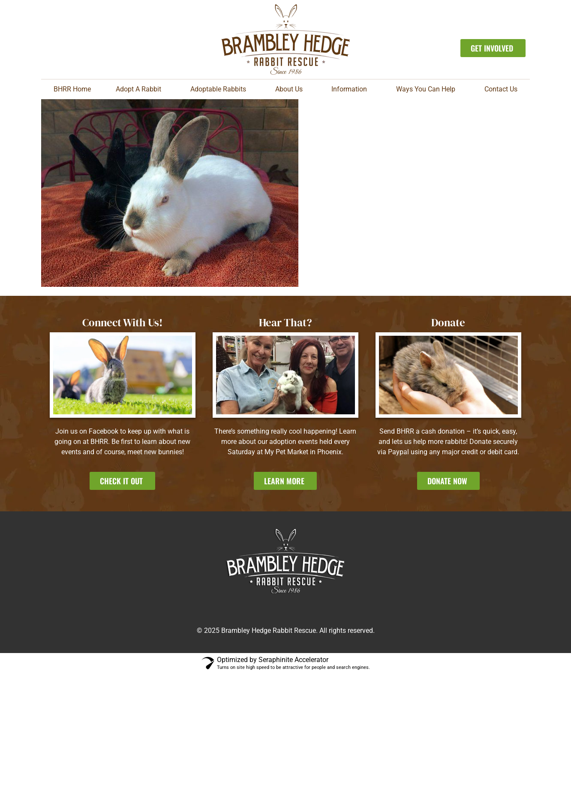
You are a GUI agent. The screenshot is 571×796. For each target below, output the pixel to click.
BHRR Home (72, 89)
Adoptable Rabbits (220, 89)
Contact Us (500, 89)
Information (351, 89)
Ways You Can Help (428, 89)
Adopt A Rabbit (140, 89)
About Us (291, 89)
